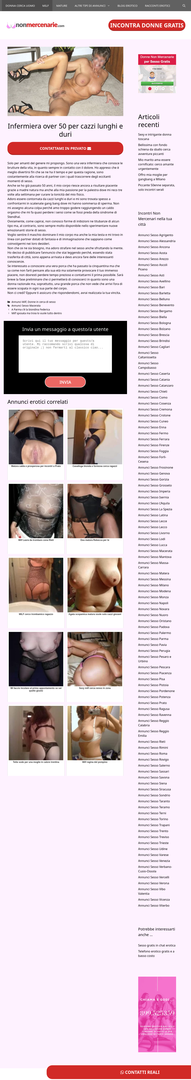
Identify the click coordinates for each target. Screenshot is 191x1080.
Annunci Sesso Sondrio (154, 795)
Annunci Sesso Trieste (153, 843)
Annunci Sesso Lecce (152, 521)
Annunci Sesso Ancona (154, 247)
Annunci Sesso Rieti (151, 742)
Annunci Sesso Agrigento (155, 235)
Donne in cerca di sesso (42, 302)
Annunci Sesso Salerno (154, 765)
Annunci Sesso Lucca (152, 545)
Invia (65, 382)
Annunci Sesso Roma (152, 753)
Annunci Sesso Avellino (154, 281)
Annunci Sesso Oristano (154, 621)
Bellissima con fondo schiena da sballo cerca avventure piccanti (154, 149)
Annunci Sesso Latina (153, 515)
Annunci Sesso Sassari (153, 771)
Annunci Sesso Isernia (153, 497)
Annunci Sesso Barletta (154, 293)
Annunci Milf (19, 302)
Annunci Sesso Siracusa (154, 789)
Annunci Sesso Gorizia (153, 479)
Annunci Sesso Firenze (153, 445)
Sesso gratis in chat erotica (157, 945)
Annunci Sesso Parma (153, 639)
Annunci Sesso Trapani (154, 825)
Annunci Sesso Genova (154, 473)
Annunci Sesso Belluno (154, 299)
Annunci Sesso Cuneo (153, 421)
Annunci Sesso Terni (152, 813)
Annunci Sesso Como (152, 397)
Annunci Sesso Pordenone (156, 691)
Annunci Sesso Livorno (154, 533)
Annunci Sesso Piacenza (155, 673)
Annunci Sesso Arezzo (153, 259)
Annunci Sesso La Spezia (155, 509)
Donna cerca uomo (20, 5)
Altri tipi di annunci (94, 5)
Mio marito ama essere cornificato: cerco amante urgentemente (156, 164)
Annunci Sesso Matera (153, 573)
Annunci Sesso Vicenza (154, 899)
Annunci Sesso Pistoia (153, 685)
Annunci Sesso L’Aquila (154, 503)
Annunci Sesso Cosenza (154, 403)
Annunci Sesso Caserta (154, 374)
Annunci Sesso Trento (153, 831)
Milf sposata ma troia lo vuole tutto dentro (37, 313)
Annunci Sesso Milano (153, 585)
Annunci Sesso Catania (154, 380)
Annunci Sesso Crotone (154, 415)
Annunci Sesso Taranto (154, 801)
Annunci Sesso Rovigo (153, 759)
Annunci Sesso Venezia (154, 861)
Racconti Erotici (157, 5)
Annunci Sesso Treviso (153, 837)
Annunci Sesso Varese (153, 855)
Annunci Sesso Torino (153, 819)
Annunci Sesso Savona (153, 777)
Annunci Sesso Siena (152, 783)
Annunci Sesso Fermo (153, 433)
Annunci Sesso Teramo (154, 807)
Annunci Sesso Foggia (153, 451)
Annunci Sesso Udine (152, 849)
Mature (61, 5)
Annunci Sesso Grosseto (155, 485)
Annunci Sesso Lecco (152, 527)
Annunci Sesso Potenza (154, 697)
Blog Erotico (127, 5)
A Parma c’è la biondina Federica (31, 309)
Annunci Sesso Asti (151, 275)
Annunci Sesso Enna (152, 427)
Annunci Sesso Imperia (154, 491)
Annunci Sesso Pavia (152, 645)
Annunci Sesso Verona (153, 883)
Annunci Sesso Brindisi (154, 341)
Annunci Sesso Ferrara (153, 439)
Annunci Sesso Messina (154, 579)
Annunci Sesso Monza (153, 597)
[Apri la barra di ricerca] (184, 5)
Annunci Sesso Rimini (153, 748)
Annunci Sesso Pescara (154, 667)
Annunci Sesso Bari (151, 287)
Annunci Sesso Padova (154, 627)
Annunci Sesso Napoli (153, 603)
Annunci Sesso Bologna (154, 323)
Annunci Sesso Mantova (154, 557)
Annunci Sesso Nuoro (153, 615)
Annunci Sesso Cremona (155, 409)
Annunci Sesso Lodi (151, 539)
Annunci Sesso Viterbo (153, 905)
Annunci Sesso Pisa (151, 679)
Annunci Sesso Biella (152, 317)
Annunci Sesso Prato (152, 703)
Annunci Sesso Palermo (154, 633)
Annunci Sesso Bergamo (155, 311)
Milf (45, 5)
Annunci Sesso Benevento (156, 305)
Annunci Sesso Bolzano (154, 329)
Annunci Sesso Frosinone (155, 467)
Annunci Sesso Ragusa (154, 709)
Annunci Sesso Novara (153, 609)
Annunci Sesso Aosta (152, 253)
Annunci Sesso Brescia (153, 335)
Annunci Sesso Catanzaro (155, 385)
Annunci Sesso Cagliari (154, 347)
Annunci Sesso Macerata (26, 305)
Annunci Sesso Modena (154, 591)
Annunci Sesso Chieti (152, 391)
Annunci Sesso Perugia (154, 651)
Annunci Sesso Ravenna (154, 715)
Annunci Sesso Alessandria (157, 241)
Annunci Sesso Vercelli (153, 877)
